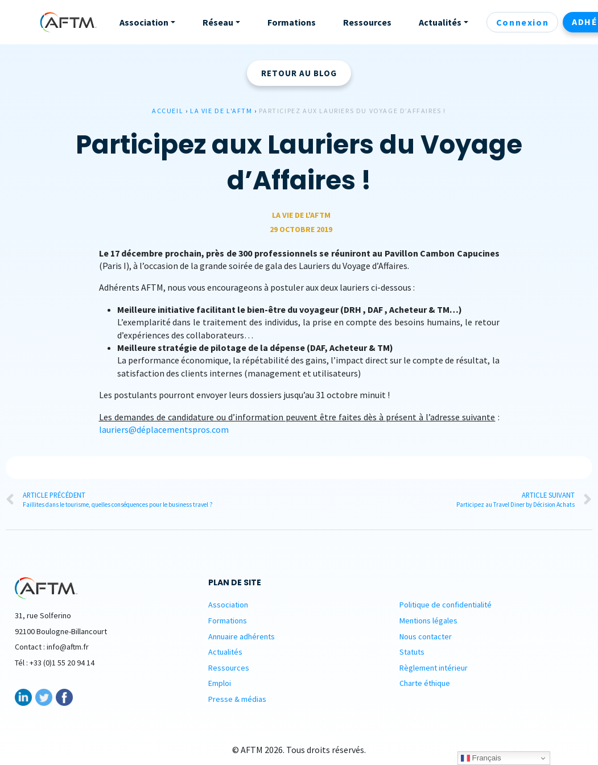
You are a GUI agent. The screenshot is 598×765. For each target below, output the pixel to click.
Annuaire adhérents (241, 636)
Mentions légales (428, 620)
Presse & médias (237, 699)
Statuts (411, 652)
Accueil (167, 110)
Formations (227, 620)
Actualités (225, 652)
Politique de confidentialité (445, 604)
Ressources (228, 668)
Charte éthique (424, 683)
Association (228, 604)
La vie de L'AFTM (221, 110)
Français (481, 758)
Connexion (522, 22)
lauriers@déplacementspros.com (164, 429)
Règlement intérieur (433, 668)
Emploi (219, 683)
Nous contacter (425, 636)
